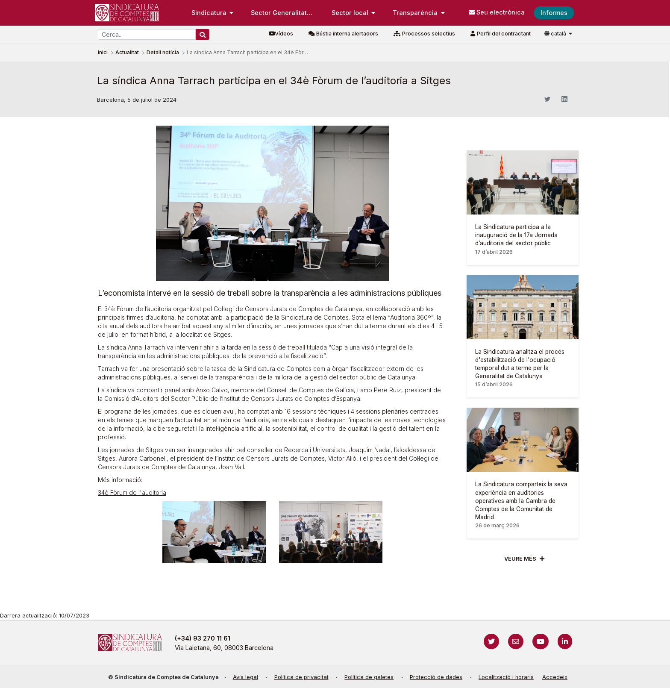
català (555, 33)
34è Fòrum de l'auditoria (132, 492)
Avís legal (245, 677)
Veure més (520, 559)
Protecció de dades (436, 677)
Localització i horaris (506, 677)
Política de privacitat (301, 677)
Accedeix (554, 677)
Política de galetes (369, 677)
